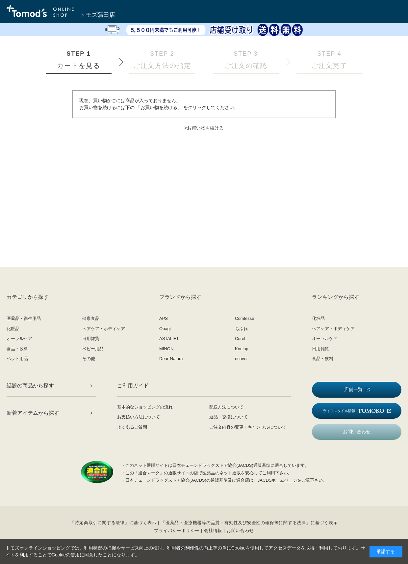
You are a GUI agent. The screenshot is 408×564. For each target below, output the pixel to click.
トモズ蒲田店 (97, 15)
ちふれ (241, 328)
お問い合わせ (356, 431)
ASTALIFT (169, 338)
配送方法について (226, 407)
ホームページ (284, 480)
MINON (166, 348)
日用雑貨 (90, 338)
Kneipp (241, 348)
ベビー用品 (93, 348)
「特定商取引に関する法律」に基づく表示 (113, 522)
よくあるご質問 (132, 427)
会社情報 (213, 530)
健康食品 (90, 318)
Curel (240, 338)
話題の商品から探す (30, 385)
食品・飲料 (17, 348)
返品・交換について (228, 416)
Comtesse (244, 318)
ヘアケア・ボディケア (103, 328)
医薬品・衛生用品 (24, 318)
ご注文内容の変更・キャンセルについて (247, 427)
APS (163, 318)
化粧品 (13, 328)
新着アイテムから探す (33, 413)
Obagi (165, 328)
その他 (88, 358)
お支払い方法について (138, 416)
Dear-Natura (171, 358)
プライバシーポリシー (176, 530)
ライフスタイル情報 (353, 411)
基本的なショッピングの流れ (145, 407)
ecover (241, 358)
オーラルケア (19, 338)
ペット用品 (17, 358)
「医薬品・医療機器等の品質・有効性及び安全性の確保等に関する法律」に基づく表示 (249, 522)
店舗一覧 (353, 389)
